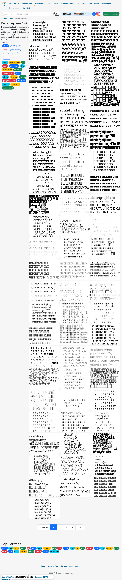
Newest (5, 50)
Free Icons (81, 4)
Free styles (106, 4)
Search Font (8, 14)
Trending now (15, 46)
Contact (78, 566)
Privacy (64, 566)
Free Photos (27, 4)
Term (57, 566)
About (71, 566)
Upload (56, 14)
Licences (50, 566)
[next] (80, 527)
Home (4, 19)
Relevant (6, 54)
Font (11, 19)
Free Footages (52, 4)
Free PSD (26, 8)
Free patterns (14, 8)
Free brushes (93, 4)
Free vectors (14, 4)
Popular (14, 54)
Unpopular (6, 58)
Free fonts (39, 4)
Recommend (15, 50)
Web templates (67, 4)
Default (5, 46)
